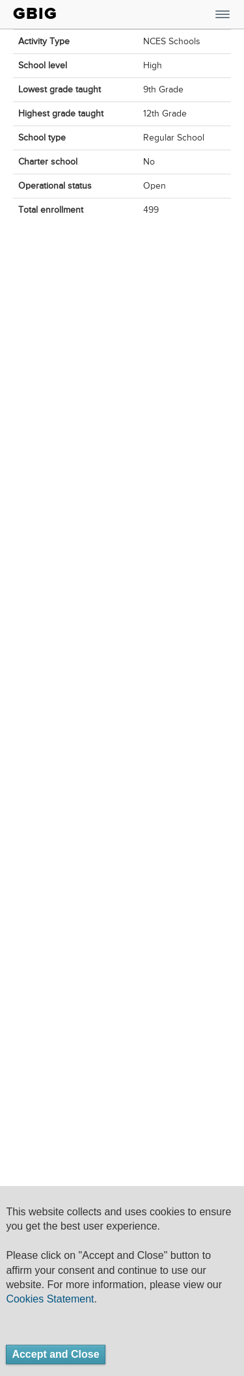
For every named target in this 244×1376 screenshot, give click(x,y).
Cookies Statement (50, 1298)
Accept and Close (55, 1354)
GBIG (35, 13)
